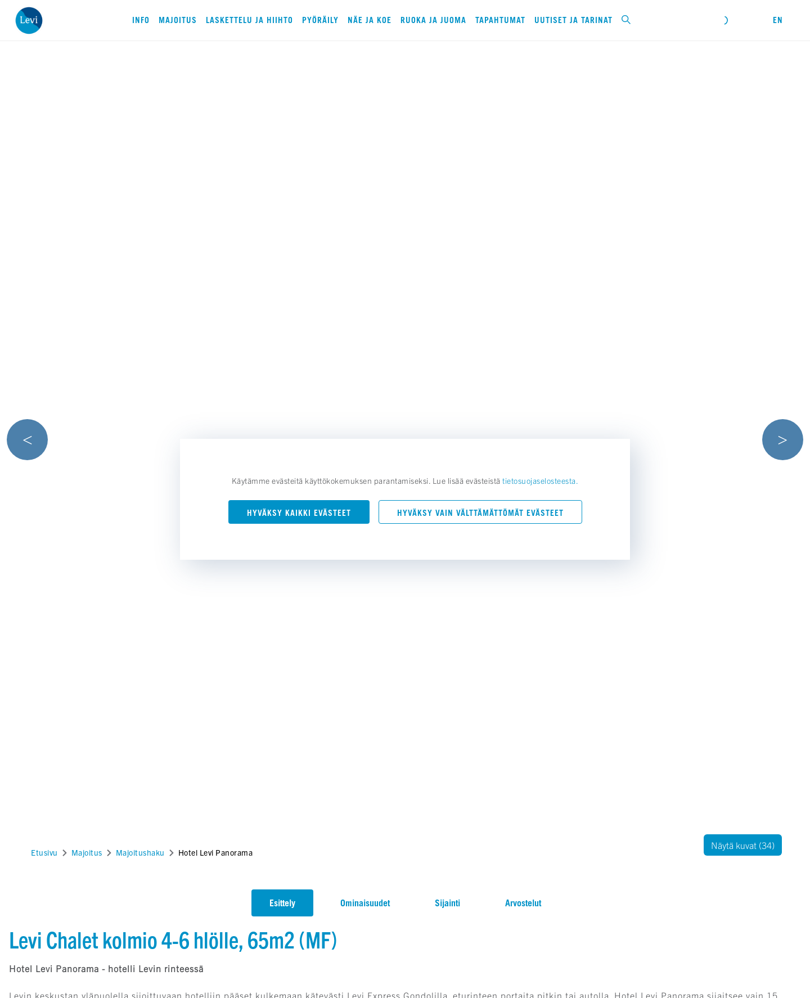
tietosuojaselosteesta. (540, 480)
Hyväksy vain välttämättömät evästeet (480, 513)
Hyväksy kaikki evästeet (299, 513)
